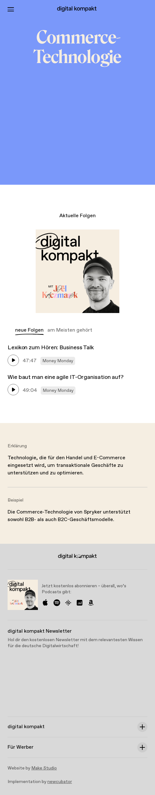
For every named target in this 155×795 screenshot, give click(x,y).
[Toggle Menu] (10, 9)
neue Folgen (29, 330)
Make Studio (44, 768)
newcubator (59, 782)
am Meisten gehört (69, 330)
